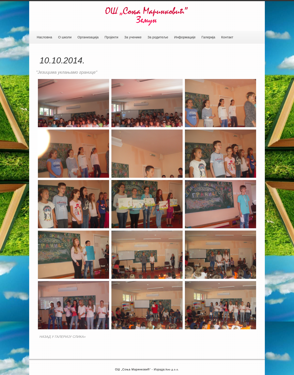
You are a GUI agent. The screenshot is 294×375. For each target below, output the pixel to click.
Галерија (208, 37)
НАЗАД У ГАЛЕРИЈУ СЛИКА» (63, 336)
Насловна (44, 37)
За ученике (132, 37)
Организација (88, 37)
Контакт (227, 37)
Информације (184, 37)
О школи (64, 37)
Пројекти (111, 37)
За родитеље (157, 37)
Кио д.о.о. (172, 369)
